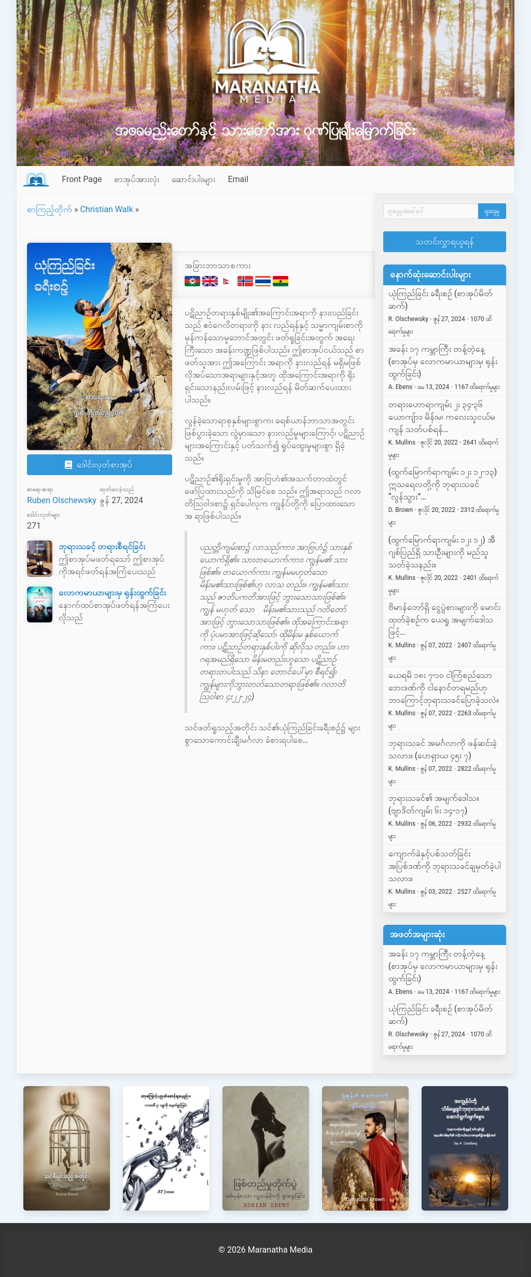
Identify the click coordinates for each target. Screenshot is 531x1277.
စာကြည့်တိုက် (49, 209)
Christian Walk (106, 209)
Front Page (82, 179)
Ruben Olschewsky (61, 500)
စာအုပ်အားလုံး (136, 179)
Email (238, 179)
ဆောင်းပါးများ (193, 179)
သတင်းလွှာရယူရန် (444, 241)
